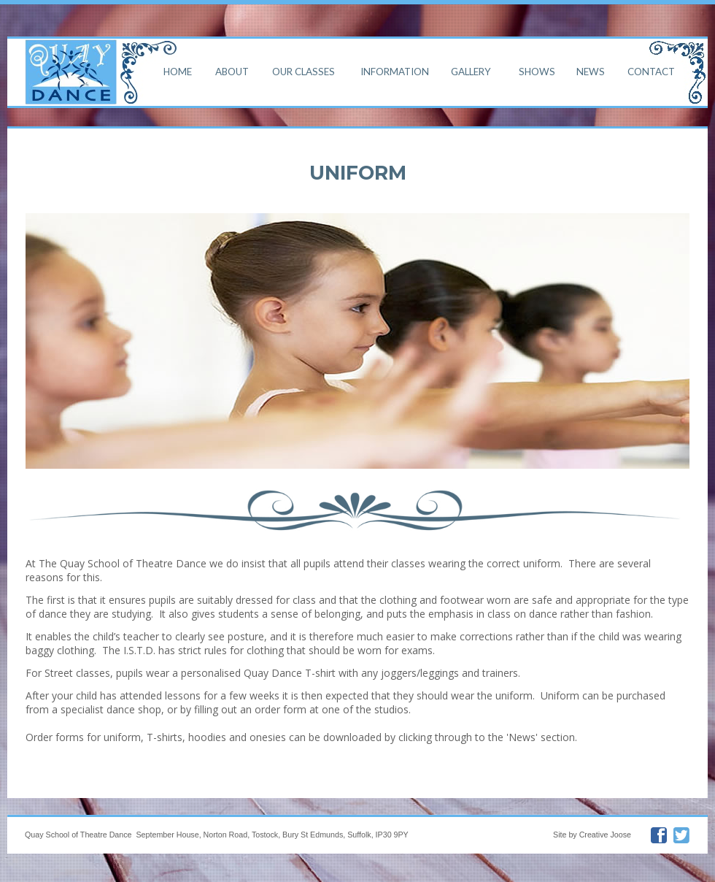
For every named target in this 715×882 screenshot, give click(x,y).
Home (177, 71)
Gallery (471, 71)
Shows (537, 71)
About (232, 71)
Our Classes (303, 71)
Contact (651, 71)
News (590, 71)
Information (394, 71)
